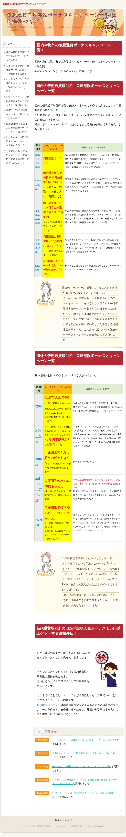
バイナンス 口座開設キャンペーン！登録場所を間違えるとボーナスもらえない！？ (17, 156)
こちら (47, 427)
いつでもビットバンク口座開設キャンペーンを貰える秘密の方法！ (17, 100)
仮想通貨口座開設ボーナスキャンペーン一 (24, 3)
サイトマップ (65, 820)
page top (120, 811)
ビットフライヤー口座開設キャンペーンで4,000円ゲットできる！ (17, 85)
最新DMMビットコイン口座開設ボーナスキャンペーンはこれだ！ (17, 127)
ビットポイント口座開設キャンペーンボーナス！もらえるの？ (84, 740)
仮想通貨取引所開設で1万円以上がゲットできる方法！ (17, 56)
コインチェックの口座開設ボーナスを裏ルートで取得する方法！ (17, 69)
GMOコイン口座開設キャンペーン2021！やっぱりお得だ (81, 766)
